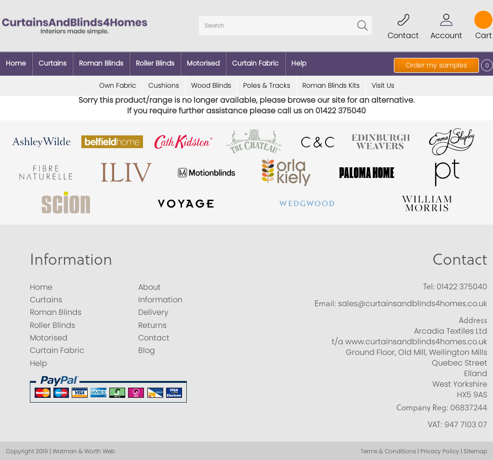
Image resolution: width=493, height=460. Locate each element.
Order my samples (436, 65)
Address (473, 318)
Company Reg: (422, 405)
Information (71, 257)
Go (362, 25)
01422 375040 (462, 284)
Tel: (429, 284)
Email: (325, 302)
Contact (459, 257)
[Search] (285, 25)
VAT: (435, 423)
